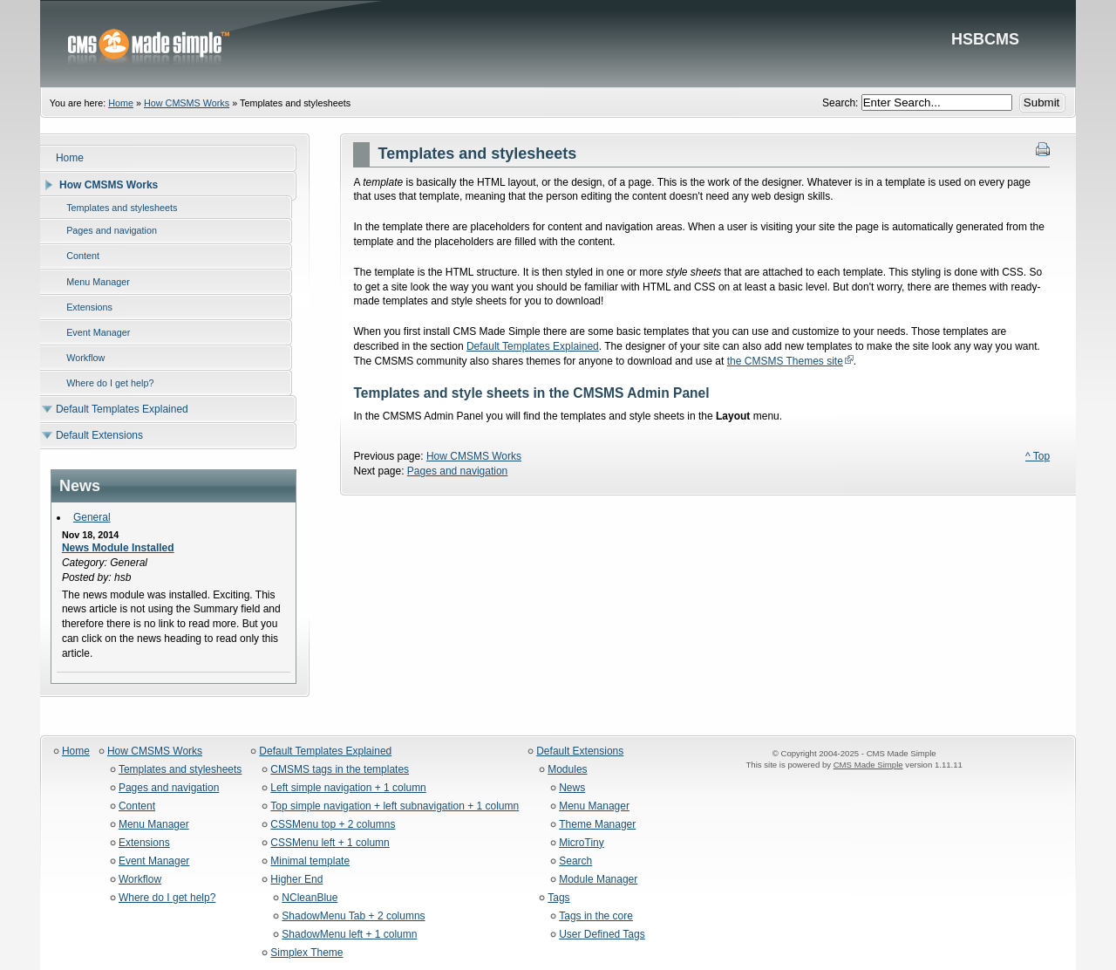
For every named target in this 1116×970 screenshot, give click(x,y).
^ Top (1037, 456)
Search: (841, 103)
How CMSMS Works (186, 103)
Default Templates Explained (532, 346)
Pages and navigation (457, 471)
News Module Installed (118, 548)
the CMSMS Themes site (785, 361)
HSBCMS (558, 43)
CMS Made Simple (868, 764)
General (92, 517)
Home (120, 103)
